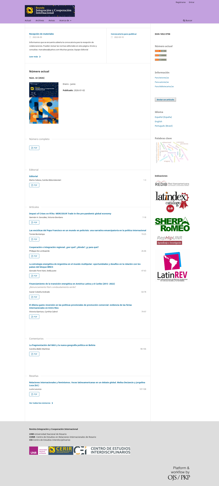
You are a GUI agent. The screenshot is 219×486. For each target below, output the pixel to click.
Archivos (40, 20)
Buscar (187, 20)
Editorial (33, 176)
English (158, 121)
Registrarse (181, 2)
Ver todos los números (39, 403)
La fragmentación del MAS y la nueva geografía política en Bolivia (62, 345)
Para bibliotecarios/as (164, 86)
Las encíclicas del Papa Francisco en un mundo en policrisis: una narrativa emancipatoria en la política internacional (87, 230)
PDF (35, 148)
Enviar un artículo (165, 99)
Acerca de (64, 20)
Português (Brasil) (164, 125)
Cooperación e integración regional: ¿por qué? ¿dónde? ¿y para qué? (64, 247)
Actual (28, 20)
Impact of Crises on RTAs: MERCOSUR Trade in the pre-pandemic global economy (70, 213)
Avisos (52, 20)
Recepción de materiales (41, 33)
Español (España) (163, 117)
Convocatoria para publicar (124, 34)
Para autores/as (162, 82)
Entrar (191, 2)
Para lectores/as (162, 77)
